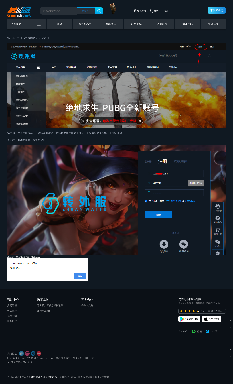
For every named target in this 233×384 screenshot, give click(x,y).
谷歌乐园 (162, 24)
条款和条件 (37, 377)
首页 (59, 24)
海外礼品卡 (85, 24)
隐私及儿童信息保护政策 (50, 305)
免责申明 (12, 316)
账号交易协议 (44, 310)
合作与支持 (87, 305)
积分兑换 (213, 24)
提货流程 (12, 305)
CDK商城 (136, 24)
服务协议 (12, 321)
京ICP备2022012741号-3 (19, 362)
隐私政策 (52, 377)
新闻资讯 (187, 24)
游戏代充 (111, 24)
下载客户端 (216, 10)
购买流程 (12, 310)
